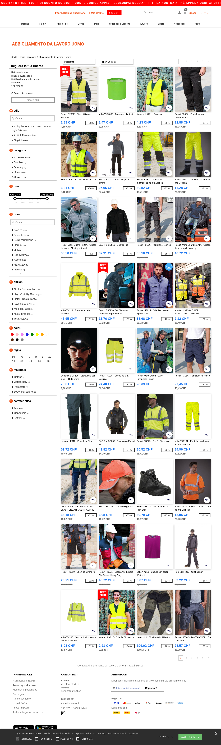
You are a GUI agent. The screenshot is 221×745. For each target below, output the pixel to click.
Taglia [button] (17, 342)
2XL (13, 354)
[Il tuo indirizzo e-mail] (127, 681)
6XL (49, 354)
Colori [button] (17, 320)
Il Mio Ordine (96, 13)
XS (22, 349)
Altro (197, 23)
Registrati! (151, 680)
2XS (14, 349)
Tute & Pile (62, 23)
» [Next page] (208, 54)
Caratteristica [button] (22, 393)
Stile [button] (16, 103)
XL (49, 349)
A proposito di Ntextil (24, 673)
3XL (22, 354)
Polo (96, 23)
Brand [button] (17, 207)
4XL (31, 354)
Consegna (18, 686)
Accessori (179, 23)
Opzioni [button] (18, 274)
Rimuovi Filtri (33, 93)
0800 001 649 (68, 691)
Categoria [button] (20, 143)
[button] (180, 13)
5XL (40, 354)
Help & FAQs (20, 695)
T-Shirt (42, 23)
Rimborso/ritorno (22, 691)
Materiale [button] (20, 362)
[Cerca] (159, 12)
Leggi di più (133, 733)
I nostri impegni (21, 700)
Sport (161, 23)
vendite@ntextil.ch (71, 683)
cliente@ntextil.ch (70, 676)
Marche (25, 23)
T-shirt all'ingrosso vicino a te (28, 704)
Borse (81, 23)
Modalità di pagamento (25, 682)
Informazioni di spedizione (70, 13)
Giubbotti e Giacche (119, 23)
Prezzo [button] (18, 179)
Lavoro (144, 23)
